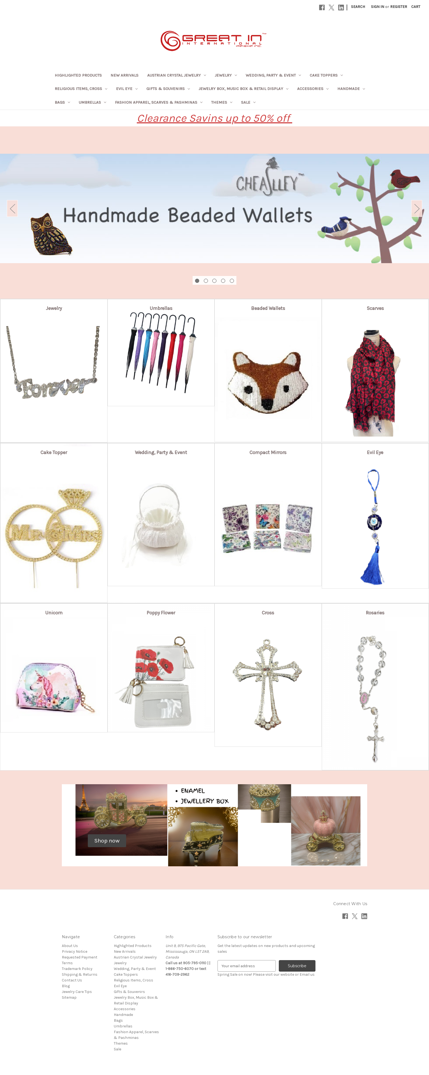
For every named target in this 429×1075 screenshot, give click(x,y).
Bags (62, 102)
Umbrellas (92, 102)
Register (398, 6)
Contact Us (72, 980)
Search (358, 6)
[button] (54, 305)
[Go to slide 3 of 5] (214, 281)
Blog (66, 986)
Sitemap (69, 997)
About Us (70, 945)
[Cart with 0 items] (415, 6)
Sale (248, 102)
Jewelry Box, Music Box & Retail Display (243, 88)
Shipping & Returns (79, 974)
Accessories (313, 88)
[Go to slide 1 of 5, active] (197, 281)
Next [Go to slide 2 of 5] (416, 208)
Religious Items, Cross (81, 88)
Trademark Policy (77, 968)
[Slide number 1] (214, 208)
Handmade (351, 88)
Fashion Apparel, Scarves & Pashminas (158, 102)
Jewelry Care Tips (77, 991)
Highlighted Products (78, 75)
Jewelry (226, 75)
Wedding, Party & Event (273, 75)
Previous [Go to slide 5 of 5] (12, 208)
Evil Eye (127, 88)
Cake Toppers (326, 75)
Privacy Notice (74, 951)
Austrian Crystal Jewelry (176, 75)
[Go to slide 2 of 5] (206, 281)
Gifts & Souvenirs (168, 88)
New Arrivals (124, 75)
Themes (221, 102)
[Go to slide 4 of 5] (223, 281)
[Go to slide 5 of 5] (232, 281)
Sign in (377, 6)
